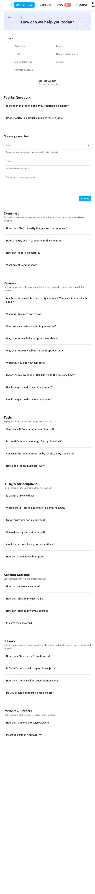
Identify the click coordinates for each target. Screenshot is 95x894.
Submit (85, 198)
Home (9, 17)
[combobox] (47, 145)
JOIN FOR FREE (24, 5)
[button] (47, 106)
